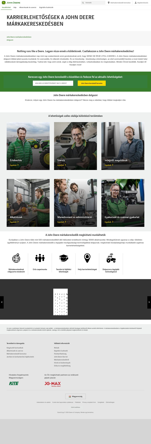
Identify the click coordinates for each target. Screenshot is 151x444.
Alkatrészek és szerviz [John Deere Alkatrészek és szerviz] (27, 7)
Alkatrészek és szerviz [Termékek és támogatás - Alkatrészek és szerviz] (15, 375)
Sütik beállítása (75, 432)
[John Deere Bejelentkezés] (141, 3)
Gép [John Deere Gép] (14, 7)
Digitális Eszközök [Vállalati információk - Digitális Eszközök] (61, 375)
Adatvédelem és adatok (44, 427)
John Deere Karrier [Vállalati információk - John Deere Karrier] (61, 381)
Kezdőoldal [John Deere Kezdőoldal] (6, 7)
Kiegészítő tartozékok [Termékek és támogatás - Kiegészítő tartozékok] (15, 372)
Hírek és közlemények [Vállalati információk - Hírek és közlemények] (62, 387)
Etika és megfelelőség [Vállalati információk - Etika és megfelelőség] (62, 390)
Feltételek (78, 427)
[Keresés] (93, 3)
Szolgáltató (101, 427)
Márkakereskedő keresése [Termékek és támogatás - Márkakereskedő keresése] (16, 378)
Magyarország (75, 421)
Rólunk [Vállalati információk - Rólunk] (56, 372)
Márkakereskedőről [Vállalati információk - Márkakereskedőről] (61, 384)
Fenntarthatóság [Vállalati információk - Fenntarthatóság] (60, 378)
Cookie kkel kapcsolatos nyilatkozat (62, 427)
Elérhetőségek (110, 427)
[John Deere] (12, 2)
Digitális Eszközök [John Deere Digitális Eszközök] (46, 7)
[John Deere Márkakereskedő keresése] (119, 3)
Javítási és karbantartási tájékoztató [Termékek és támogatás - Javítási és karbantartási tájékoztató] (20, 381)
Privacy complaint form (89, 427)
